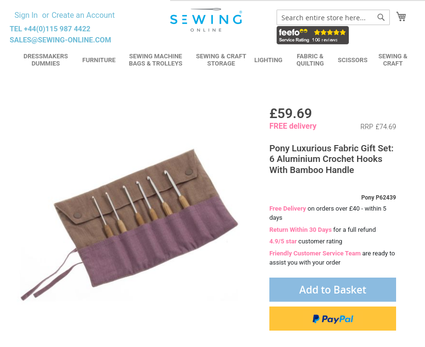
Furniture (99, 60)
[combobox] (333, 17)
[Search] (381, 17)
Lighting (268, 60)
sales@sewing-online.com (60, 40)
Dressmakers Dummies (46, 60)
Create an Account (83, 15)
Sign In (26, 15)
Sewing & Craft (392, 60)
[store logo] (207, 20)
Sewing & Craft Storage (221, 60)
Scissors (353, 60)
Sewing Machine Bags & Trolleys (155, 60)
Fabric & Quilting (310, 60)
